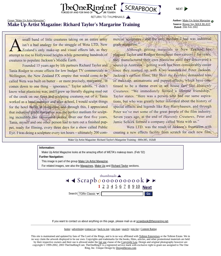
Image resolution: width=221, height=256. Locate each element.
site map (115, 228)
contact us (90, 228)
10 (138, 186)
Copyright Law (129, 242)
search (125, 228)
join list (135, 228)
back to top (103, 228)
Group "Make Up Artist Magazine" (26, 20)
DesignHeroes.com (126, 247)
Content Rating (149, 228)
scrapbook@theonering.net (152, 221)
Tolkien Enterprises (149, 236)
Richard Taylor (119, 165)
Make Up (100, 165)
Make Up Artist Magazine (196, 20)
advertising (78, 228)
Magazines (86, 165)
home (67, 228)
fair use (103, 242)
